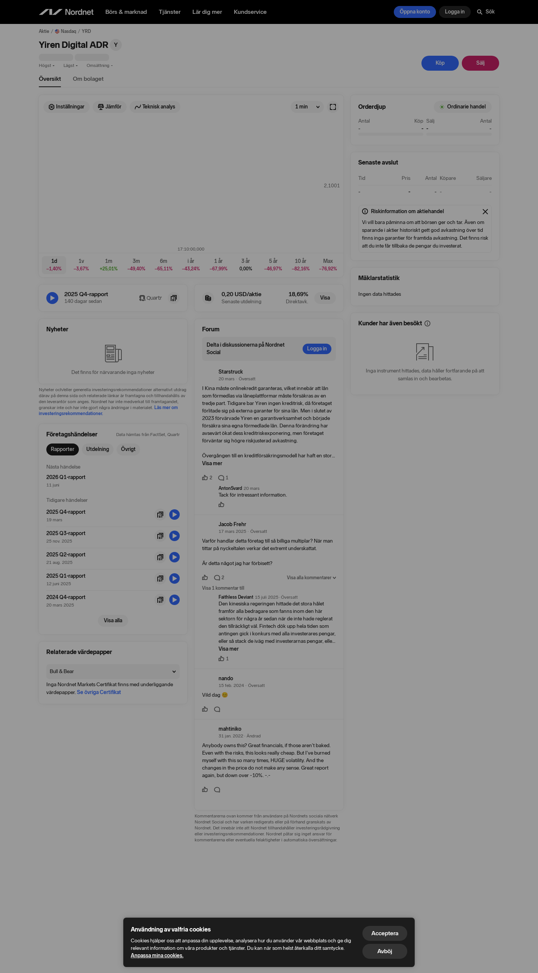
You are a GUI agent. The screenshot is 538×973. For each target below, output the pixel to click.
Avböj (384, 951)
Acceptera (384, 933)
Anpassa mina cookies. (157, 955)
